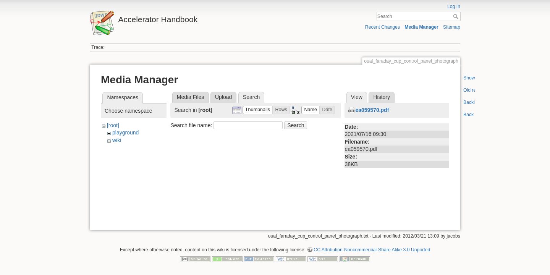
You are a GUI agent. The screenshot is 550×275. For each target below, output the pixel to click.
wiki (116, 140)
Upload (223, 97)
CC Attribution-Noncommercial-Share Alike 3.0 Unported (372, 246)
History (381, 97)
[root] (113, 125)
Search (456, 16)
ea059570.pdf (372, 110)
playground (125, 132)
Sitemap (451, 27)
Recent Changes (382, 27)
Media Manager (421, 27)
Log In (453, 6)
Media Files (190, 97)
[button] (258, 110)
